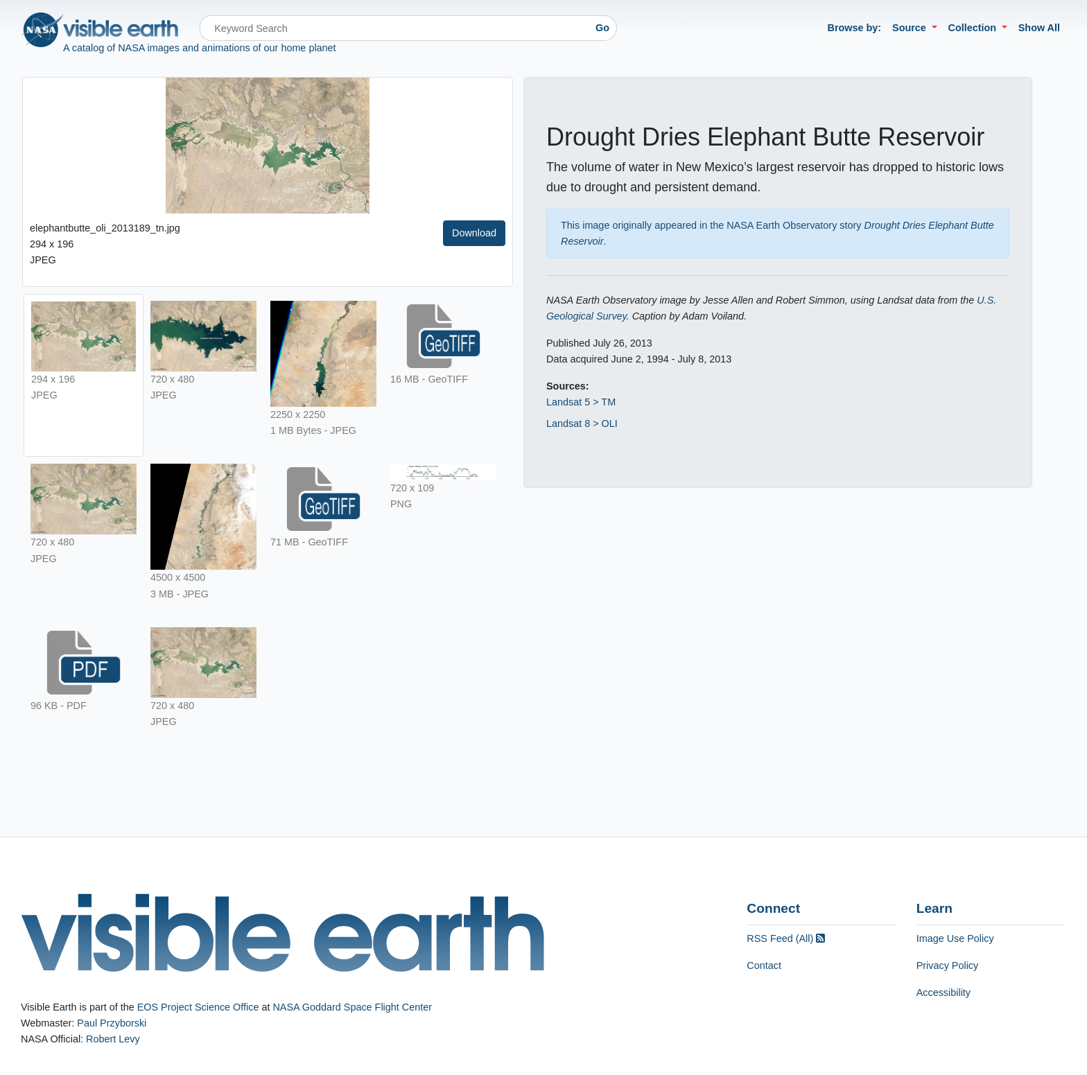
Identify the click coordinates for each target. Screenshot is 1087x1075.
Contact (764, 965)
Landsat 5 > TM (581, 402)
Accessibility (943, 992)
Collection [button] (974, 27)
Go (602, 27)
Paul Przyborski (111, 1023)
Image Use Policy (955, 938)
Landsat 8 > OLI (582, 423)
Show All (1039, 27)
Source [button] (910, 27)
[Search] (394, 28)
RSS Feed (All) (786, 938)
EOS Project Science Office (198, 1007)
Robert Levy (113, 1039)
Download (474, 232)
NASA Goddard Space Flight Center (352, 1007)
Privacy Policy (947, 965)
